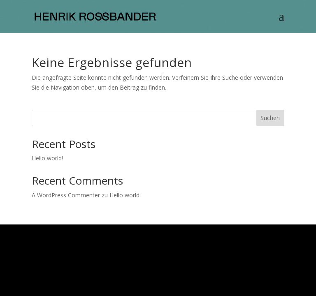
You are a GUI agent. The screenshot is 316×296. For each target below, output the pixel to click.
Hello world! (47, 158)
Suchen (270, 118)
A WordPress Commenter (66, 195)
